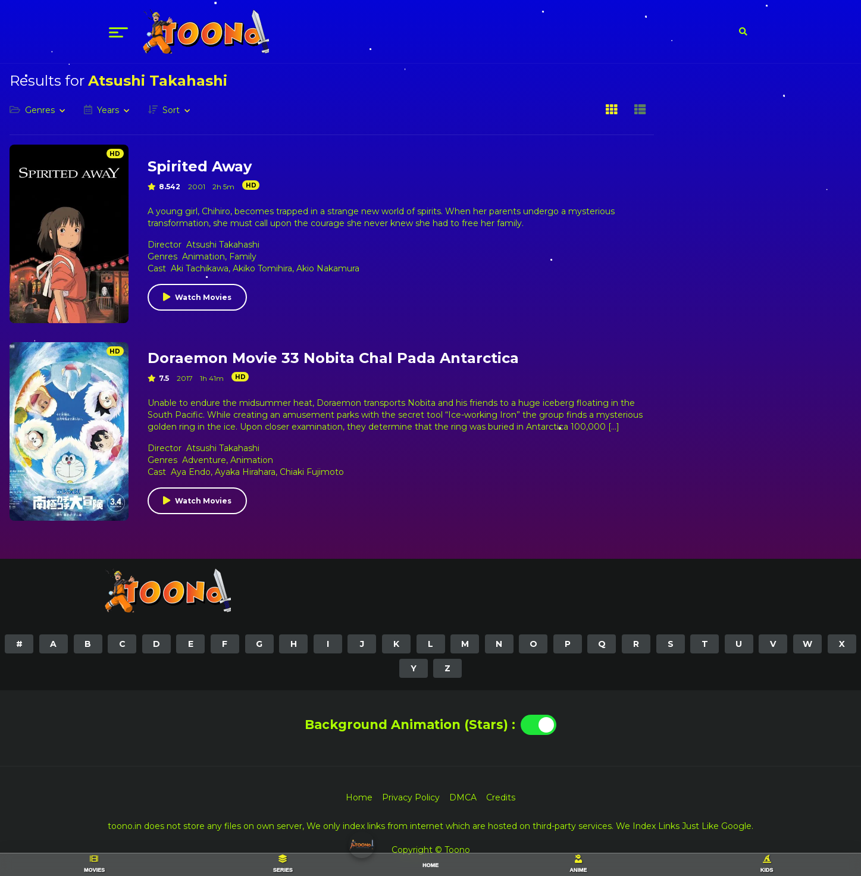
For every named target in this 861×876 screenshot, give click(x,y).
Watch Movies (203, 297)
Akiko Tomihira (262, 268)
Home (359, 797)
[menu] (118, 31)
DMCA (463, 797)
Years (108, 110)
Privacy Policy (411, 797)
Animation (203, 256)
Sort (171, 110)
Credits (500, 797)
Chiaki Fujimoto (312, 472)
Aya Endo (191, 472)
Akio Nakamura (327, 268)
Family (242, 256)
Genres (40, 110)
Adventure (204, 460)
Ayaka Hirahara (245, 472)
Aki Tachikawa (199, 268)
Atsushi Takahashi (222, 244)
